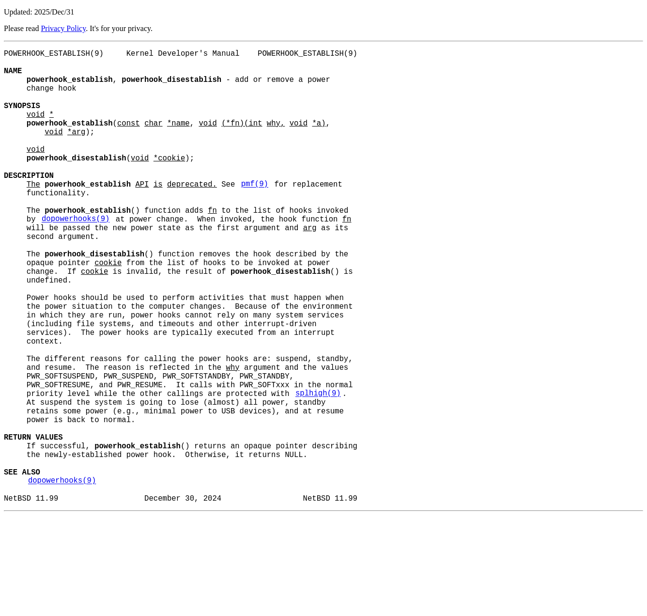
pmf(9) (254, 214)
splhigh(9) (318, 470)
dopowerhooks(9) (75, 257)
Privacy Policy (63, 28)
